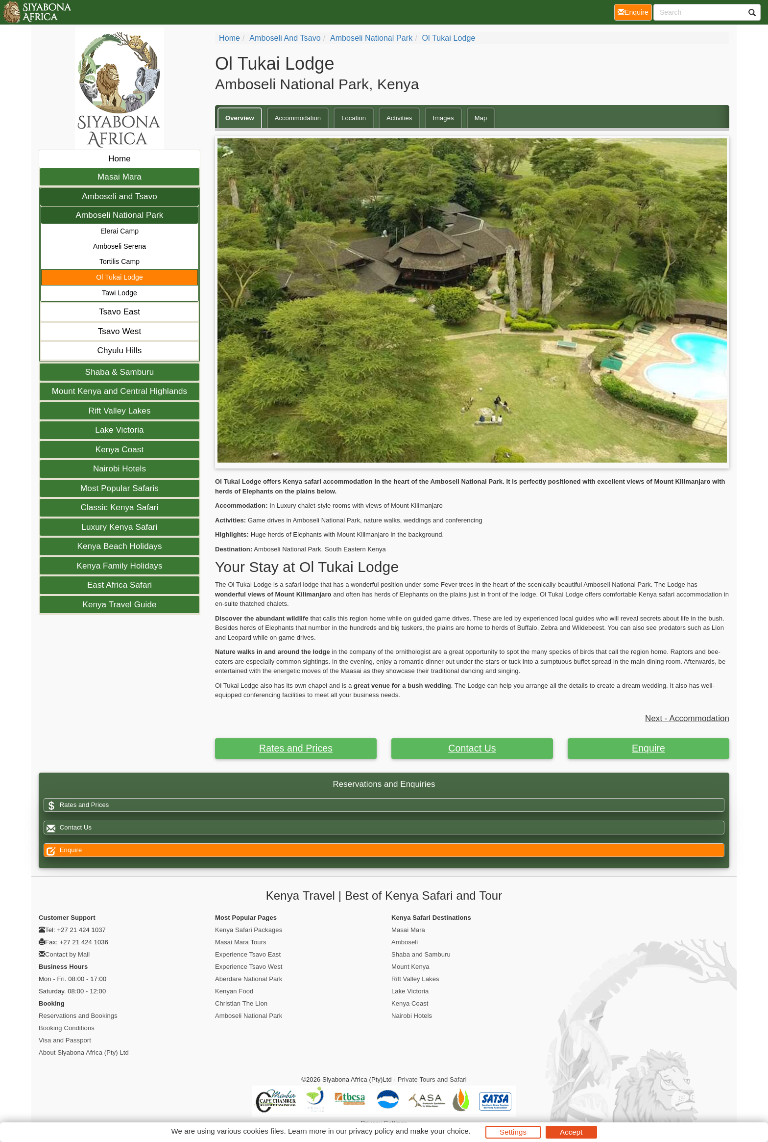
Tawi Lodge (119, 293)
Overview (239, 118)
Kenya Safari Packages (248, 930)
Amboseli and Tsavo (119, 196)
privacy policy (371, 1131)
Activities (399, 118)
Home (119, 158)
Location (353, 118)
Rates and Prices (296, 748)
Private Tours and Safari (432, 1079)
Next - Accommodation (687, 718)
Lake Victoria (119, 430)
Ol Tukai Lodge (119, 277)
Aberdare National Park (248, 979)
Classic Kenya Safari (120, 507)
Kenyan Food (234, 991)
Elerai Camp (119, 231)
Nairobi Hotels (119, 468)
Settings (513, 1132)
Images (443, 118)
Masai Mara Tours (240, 942)
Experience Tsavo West (248, 966)
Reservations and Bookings (78, 1015)
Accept (571, 1132)
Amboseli (404, 942)
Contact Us (472, 748)
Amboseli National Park (120, 215)
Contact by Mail (67, 954)
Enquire (648, 748)
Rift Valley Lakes (119, 410)
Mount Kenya (410, 966)
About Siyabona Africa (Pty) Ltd (84, 1052)
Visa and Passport (65, 1040)
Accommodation (298, 118)
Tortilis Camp (119, 261)
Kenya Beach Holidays (119, 546)
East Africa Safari (119, 585)
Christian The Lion (241, 1003)
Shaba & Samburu (119, 372)
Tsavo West (120, 331)
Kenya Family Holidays (120, 566)
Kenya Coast (120, 449)
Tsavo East (119, 311)
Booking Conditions (67, 1028)
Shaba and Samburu (421, 954)
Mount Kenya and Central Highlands (119, 391)
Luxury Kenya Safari (120, 527)
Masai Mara (119, 177)
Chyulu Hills (119, 350)
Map (481, 118)
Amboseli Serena (119, 246)
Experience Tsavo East (248, 954)
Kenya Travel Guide (119, 604)
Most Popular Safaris (119, 488)
